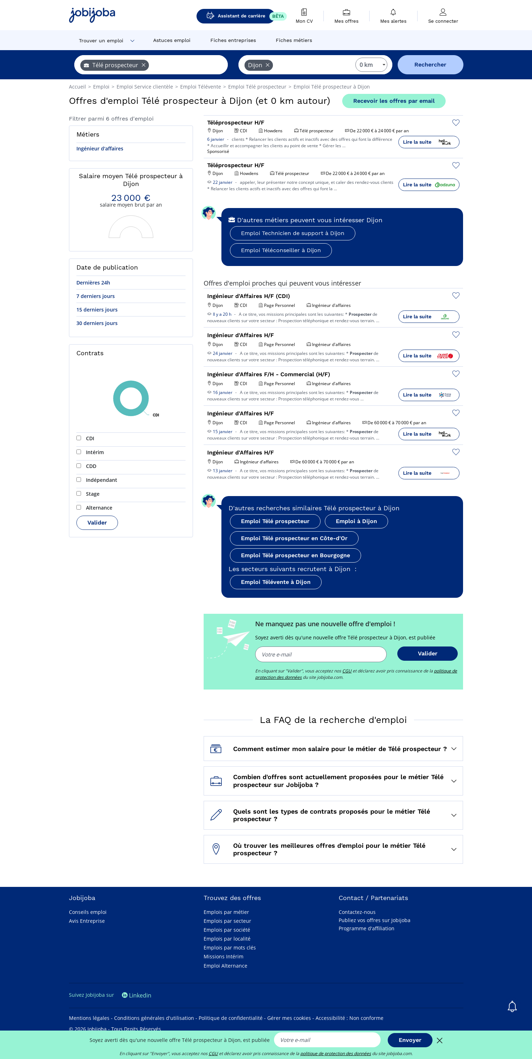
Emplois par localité (227, 938)
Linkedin (136, 995)
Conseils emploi (88, 912)
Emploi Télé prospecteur (275, 521)
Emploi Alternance (225, 965)
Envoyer (410, 1040)
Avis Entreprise (87, 920)
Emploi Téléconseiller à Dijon (281, 250)
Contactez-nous (357, 912)
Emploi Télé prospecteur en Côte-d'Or (294, 538)
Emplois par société (227, 929)
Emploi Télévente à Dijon (276, 582)
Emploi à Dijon (356, 521)
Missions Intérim (223, 956)
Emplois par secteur (227, 920)
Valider (97, 522)
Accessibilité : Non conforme (349, 1018)
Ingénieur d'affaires (99, 148)
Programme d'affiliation (366, 928)
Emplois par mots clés (230, 947)
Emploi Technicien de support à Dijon (292, 233)
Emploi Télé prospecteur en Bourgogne (295, 555)
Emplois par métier (226, 912)
